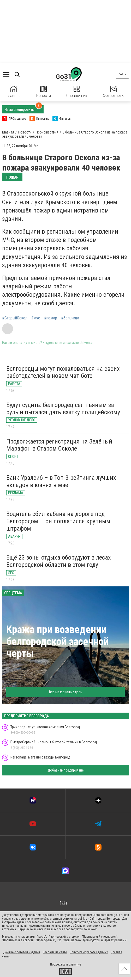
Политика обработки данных (89, 952)
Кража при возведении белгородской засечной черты (57, 641)
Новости (43, 92)
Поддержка (58, 964)
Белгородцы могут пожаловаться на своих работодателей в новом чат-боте (63, 372)
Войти (122, 74)
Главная (14, 92)
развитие (75, 964)
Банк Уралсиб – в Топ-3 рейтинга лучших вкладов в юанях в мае (61, 481)
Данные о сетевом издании (21, 952)
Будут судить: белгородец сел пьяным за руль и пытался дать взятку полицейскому (63, 408)
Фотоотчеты (113, 92)
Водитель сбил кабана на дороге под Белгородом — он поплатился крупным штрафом (58, 521)
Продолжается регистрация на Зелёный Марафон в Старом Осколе (59, 445)
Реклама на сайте (55, 952)
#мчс (35, 318)
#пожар (50, 318)
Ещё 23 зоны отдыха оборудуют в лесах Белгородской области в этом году (58, 561)
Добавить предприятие (65, 770)
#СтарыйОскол (14, 318)
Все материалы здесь (65, 692)
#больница (70, 318)
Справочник (76, 92)
